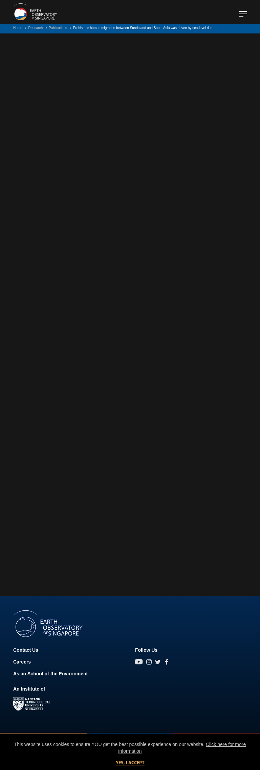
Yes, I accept (130, 763)
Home (17, 28)
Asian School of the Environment (50, 673)
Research (35, 28)
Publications (58, 28)
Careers (22, 662)
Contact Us (25, 650)
